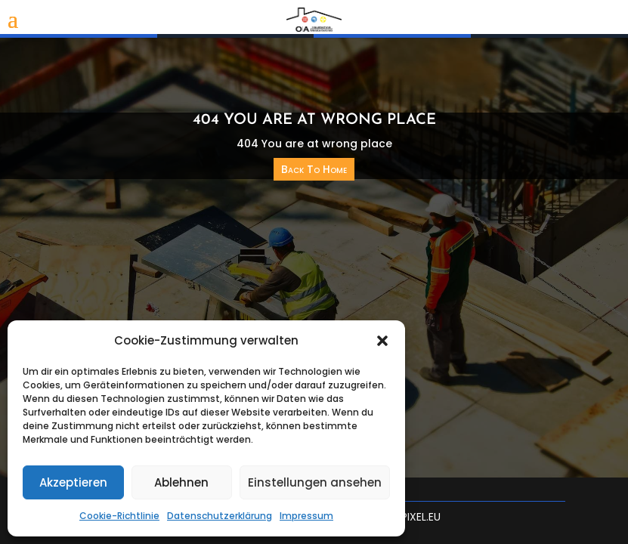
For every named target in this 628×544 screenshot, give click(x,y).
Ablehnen (181, 482)
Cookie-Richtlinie (119, 515)
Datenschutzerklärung (219, 515)
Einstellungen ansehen (315, 482)
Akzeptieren (73, 482)
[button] (382, 340)
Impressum (306, 515)
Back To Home (314, 169)
